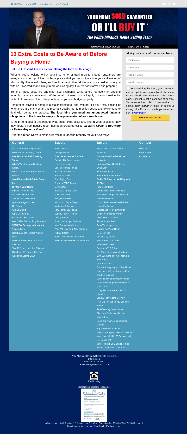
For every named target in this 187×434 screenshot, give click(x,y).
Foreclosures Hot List (64, 171)
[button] (150, 118)
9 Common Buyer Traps (66, 202)
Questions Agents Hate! (23, 202)
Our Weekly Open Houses (67, 160)
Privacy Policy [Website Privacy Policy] (138, 112)
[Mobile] (150, 82)
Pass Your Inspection (107, 225)
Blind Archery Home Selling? (111, 298)
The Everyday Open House (110, 309)
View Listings (60, 148)
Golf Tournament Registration (26, 148)
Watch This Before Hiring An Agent (29, 221)
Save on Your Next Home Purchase (71, 240)
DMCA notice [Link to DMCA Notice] (94, 429)
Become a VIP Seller (107, 248)
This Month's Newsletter (23, 198)
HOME (16, 3)
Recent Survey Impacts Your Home (114, 267)
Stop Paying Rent (63, 179)
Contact (62, 3)
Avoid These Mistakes (107, 217)
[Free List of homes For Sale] (68, 156)
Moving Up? (60, 187)
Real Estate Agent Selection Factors (114, 332)
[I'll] (22, 187)
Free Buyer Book (62, 164)
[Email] (150, 75)
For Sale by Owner (106, 236)
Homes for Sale (62, 175)
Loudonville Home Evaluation (111, 190)
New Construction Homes (66, 225)
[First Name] (150, 60)
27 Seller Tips (103, 233)
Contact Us (144, 156)
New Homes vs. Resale (65, 210)
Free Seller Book (105, 171)
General (18, 142)
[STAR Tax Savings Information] (28, 225)
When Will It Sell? (105, 244)
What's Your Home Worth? (110, 213)
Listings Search (62, 152)
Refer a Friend (146, 152)
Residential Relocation (23, 217)
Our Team (17, 206)
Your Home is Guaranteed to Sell (113, 344)
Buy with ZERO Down (65, 183)
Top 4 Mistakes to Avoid (108, 328)
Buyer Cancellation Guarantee (69, 236)
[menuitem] (16, 4)
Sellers (46, 3)
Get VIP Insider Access (23, 194)
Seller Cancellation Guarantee (111, 347)
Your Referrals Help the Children (28, 248)
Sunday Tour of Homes (65, 213)
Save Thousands (62, 194)
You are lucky (18, 229)
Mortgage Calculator (64, 206)
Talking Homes (61, 217)
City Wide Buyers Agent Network (113, 252)
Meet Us (143, 148)
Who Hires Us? (104, 263)
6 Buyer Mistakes (62, 198)
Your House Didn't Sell (108, 240)
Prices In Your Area (106, 221)
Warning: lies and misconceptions (113, 278)
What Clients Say (20, 213)
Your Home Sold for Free (109, 175)
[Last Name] (150, 67)
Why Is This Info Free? (23, 190)
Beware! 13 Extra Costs (65, 190)
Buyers (31, 3)
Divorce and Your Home (108, 229)
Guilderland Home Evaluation (111, 210)
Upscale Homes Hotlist (65, 167)
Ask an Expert (19, 210)
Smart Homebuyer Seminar (67, 221)
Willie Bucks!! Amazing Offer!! (26, 152)
